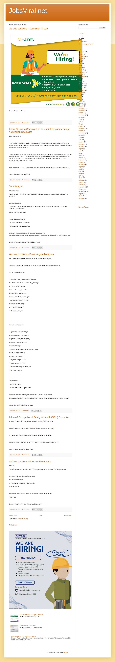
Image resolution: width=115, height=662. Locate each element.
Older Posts (67, 515)
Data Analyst (16, 186)
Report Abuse (84, 207)
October (81, 54)
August (81, 58)
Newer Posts (13, 515)
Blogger (65, 652)
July (80, 61)
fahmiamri (84, 41)
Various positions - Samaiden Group (28, 28)
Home (40, 515)
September (82, 56)
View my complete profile (86, 44)
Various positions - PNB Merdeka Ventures (23, 636)
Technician (13, 525)
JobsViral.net (28, 10)
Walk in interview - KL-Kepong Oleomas (31, 615)
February (81, 83)
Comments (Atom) (22, 519)
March (80, 70)
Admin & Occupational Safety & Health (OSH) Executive (39, 417)
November (82, 52)
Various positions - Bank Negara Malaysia (31, 254)
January (81, 106)
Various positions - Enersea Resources (30, 461)
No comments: (26, 122)
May (80, 65)
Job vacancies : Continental (28, 625)
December (82, 108)
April (80, 68)
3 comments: (25, 410)
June (80, 63)
